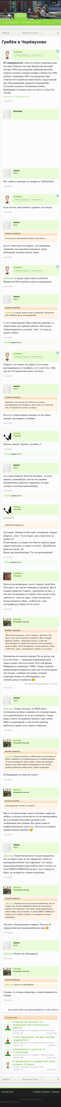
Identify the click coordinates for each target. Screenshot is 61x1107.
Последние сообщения (31, 22)
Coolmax (17, 52)
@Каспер (8, 708)
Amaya (16, 433)
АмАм (16, 170)
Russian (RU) (7, 1092)
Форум (20, 16)
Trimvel (7, 342)
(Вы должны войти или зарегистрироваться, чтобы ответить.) (33, 1010)
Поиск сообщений (10, 22)
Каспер (17, 619)
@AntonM (8, 278)
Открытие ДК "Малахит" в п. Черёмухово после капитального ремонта (31, 1025)
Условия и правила (41, 1092)
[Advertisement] (30, 140)
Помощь (55, 1092)
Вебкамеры (49, 16)
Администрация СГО (21, 1030)
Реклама (17, 111)
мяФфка (17, 573)
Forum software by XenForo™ (30, 1099)
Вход (54, 2)
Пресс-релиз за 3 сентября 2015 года (16, 96)
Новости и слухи (47, 1030)
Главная (7, 16)
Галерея (33, 16)
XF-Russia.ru (14, 1102)
